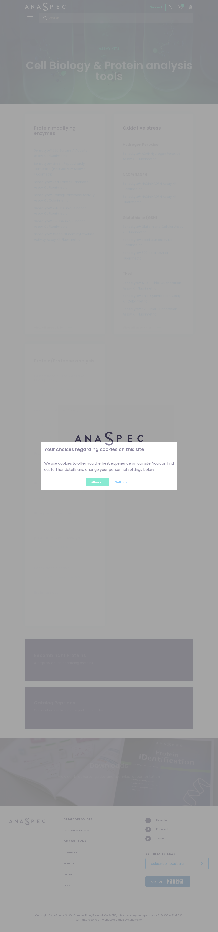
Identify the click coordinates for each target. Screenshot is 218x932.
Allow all (97, 482)
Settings (121, 482)
